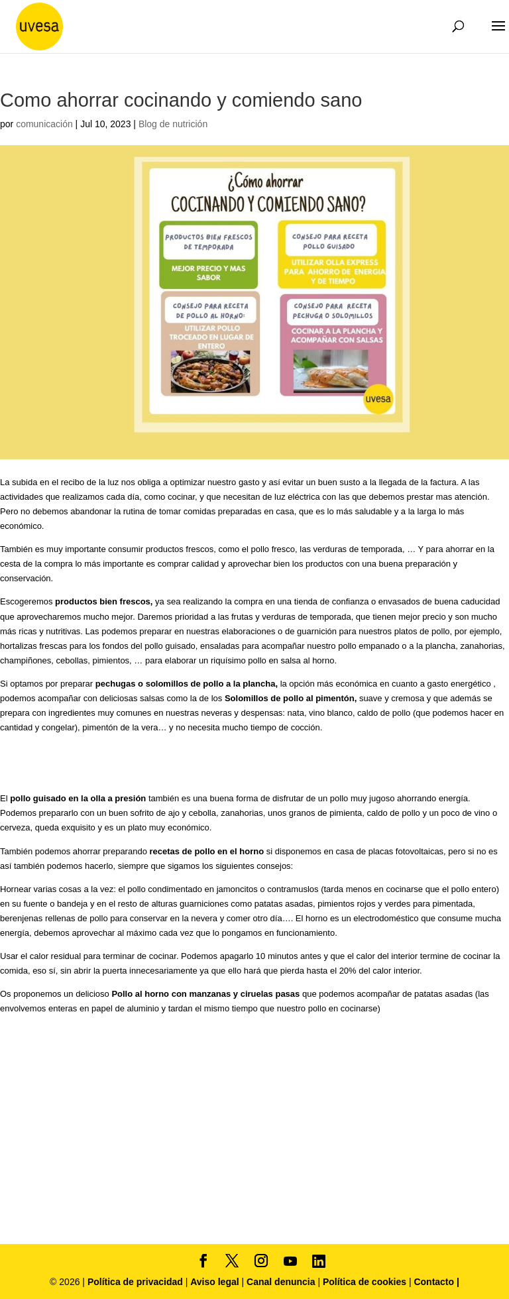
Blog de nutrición (173, 124)
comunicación (44, 124)
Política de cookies (366, 1281)
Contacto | (436, 1281)
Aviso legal (214, 1281)
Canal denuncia (281, 1281)
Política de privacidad (136, 1281)
